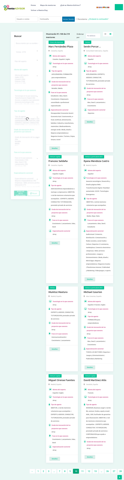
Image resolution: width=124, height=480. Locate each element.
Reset (33, 193)
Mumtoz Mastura (57, 291)
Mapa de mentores (48, 5)
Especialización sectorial (23, 173)
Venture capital (55, 157)
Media (26, 144)
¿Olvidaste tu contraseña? (98, 19)
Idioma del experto (21, 70)
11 (82, 471)
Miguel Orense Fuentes (61, 380)
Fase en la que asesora (22, 152)
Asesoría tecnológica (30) (26, 102)
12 (89, 471)
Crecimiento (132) (26, 160)
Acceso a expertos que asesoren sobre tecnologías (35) (26, 100)
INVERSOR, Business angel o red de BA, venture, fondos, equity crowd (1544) (26, 119)
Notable (26, 141)
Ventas (87, 42)
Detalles (55, 148)
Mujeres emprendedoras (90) (26, 181)
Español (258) (26, 79)
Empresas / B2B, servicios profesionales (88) (26, 183)
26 (107, 471)
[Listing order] (93, 35)
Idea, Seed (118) (26, 162)
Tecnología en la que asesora (25, 90)
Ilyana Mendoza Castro (96, 160)
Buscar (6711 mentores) (21, 193)
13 (95, 471)
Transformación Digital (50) (26, 98)
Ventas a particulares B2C (94, 157)
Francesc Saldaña (58, 160)
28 (120, 471)
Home (33, 5)
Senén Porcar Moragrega (91, 46)
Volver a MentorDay (39, 10)
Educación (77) (26, 185)
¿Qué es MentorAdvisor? (70, 5)
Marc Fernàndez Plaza (60, 46)
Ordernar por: (80, 35)
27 (114, 471)
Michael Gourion (93, 291)
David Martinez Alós (95, 380)
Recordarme (81, 19)
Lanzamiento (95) (26, 164)
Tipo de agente (19, 111)
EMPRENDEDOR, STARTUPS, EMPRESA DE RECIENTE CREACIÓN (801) (26, 121)
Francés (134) (26, 82)
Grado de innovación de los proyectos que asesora (24, 131)
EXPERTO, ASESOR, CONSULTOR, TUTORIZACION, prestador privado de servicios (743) (26, 123)
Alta (26, 139)
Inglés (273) (26, 77)
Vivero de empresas (56, 42)
